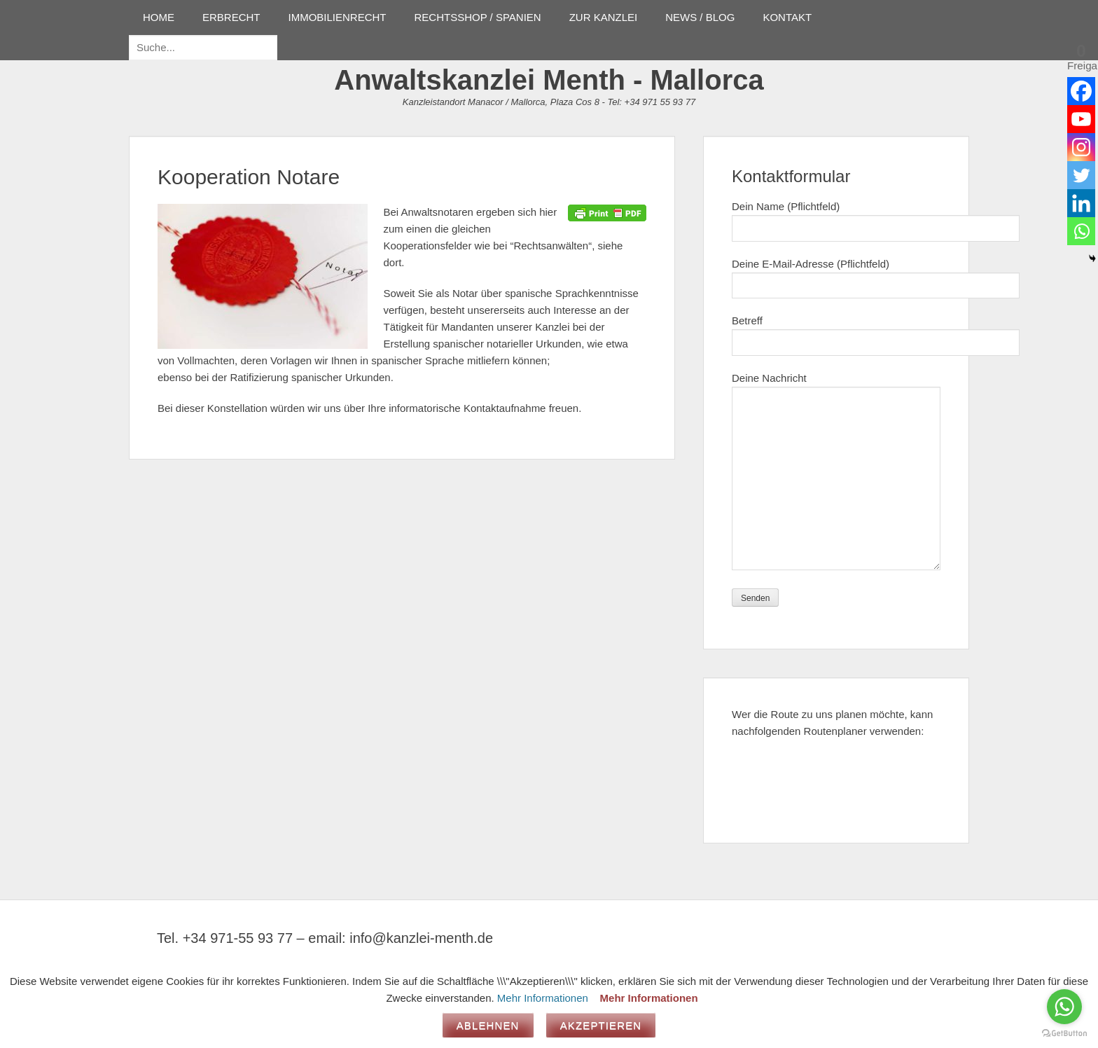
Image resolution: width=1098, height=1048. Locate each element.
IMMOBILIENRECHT (338, 17)
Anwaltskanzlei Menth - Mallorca (548, 79)
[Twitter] (1081, 175)
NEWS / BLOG (700, 17)
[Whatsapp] (1081, 231)
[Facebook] (1081, 91)
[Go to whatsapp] (1064, 1006)
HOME (158, 17)
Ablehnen (488, 1025)
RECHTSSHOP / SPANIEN (478, 17)
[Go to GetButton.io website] (1064, 1033)
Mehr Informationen (542, 998)
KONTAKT (787, 17)
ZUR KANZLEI (603, 17)
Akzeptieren (601, 1025)
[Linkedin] (1081, 203)
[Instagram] (1081, 147)
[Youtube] (1081, 119)
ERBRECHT (231, 17)
